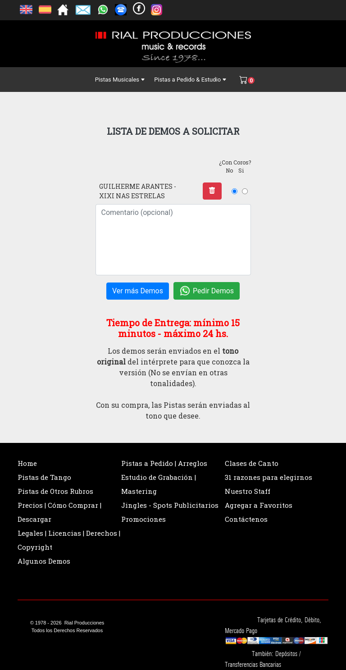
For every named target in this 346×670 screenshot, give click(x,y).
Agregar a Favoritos (258, 505)
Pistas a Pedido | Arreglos (164, 463)
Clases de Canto (251, 463)
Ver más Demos (137, 291)
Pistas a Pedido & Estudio (190, 79)
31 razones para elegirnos (268, 477)
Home (27, 463)
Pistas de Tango (44, 477)
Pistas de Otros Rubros (55, 491)
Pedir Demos (206, 290)
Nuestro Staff (247, 491)
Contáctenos (246, 519)
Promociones (143, 519)
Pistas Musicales (120, 79)
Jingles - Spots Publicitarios (170, 505)
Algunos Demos (44, 560)
